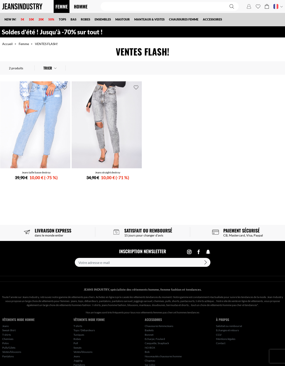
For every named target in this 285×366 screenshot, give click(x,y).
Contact (220, 343)
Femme (24, 44)
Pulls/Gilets (8, 347)
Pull (75, 343)
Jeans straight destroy (107, 172)
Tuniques (78, 334)
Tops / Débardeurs (84, 330)
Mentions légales (225, 339)
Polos (5, 343)
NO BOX (150, 347)
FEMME (61, 6)
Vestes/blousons (11, 352)
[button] (267, 6)
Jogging (77, 360)
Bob (147, 352)
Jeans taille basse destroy (36, 172)
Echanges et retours (227, 330)
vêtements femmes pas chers (157, 312)
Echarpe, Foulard (155, 339)
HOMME (81, 6)
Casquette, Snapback (157, 343)
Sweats (77, 347)
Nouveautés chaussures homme (163, 356)
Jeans (5, 326)
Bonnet (149, 334)
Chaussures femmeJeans (159, 326)
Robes (77, 339)
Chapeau (150, 360)
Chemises (7, 339)
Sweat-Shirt (9, 330)
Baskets (149, 330)
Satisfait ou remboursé (229, 326)
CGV (219, 334)
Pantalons (8, 356)
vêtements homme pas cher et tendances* (234, 305)
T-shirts (6, 334)
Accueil (7, 44)
